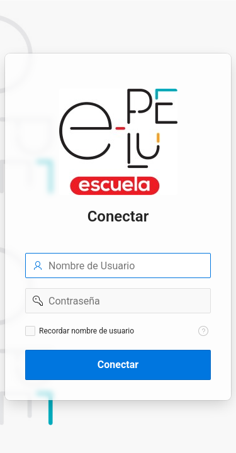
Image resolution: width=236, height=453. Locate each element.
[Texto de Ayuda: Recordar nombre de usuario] (203, 330)
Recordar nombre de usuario (86, 331)
